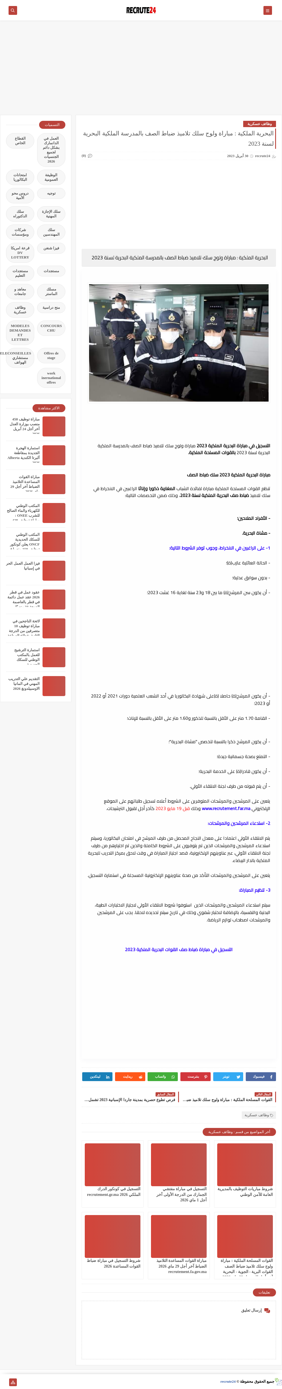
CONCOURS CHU (51, 328)
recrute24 (227, 1381)
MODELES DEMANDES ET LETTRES (20, 333)
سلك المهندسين (51, 232)
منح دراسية (51, 307)
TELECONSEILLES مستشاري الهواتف (18, 357)
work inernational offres (51, 377)
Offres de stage (51, 355)
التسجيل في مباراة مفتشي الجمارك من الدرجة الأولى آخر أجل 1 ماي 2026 (181, 1194)
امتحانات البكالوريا (20, 177)
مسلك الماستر (51, 291)
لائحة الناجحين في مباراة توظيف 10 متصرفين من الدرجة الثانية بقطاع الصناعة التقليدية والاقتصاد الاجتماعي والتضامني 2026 (23, 635)
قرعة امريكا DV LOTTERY (20, 252)
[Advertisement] (141, 71)
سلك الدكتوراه (20, 213)
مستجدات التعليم (20, 273)
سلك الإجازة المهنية (51, 213)
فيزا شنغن (51, 248)
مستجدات (51, 271)
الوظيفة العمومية (51, 177)
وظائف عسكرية (259, 124)
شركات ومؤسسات (20, 232)
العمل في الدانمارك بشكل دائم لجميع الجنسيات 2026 (51, 149)
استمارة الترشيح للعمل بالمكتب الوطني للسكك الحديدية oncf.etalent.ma (27, 660)
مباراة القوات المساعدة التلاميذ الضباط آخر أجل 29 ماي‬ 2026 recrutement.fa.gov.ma (181, 1266)
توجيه (51, 193)
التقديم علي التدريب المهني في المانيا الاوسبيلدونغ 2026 (24, 684)
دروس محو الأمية (20, 195)
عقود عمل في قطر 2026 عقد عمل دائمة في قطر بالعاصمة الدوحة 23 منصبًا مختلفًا (23, 602)
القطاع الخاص (20, 140)
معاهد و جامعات (20, 291)
